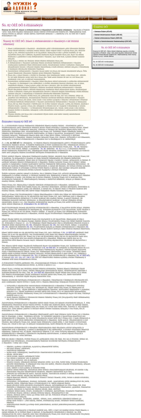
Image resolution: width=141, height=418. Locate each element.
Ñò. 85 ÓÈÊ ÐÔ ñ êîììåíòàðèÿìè (103, 65)
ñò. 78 (33, 255)
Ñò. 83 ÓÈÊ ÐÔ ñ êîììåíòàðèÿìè (115, 47)
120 (12, 257)
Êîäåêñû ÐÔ (110, 18)
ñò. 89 (4, 149)
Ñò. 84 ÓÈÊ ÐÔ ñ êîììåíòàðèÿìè (103, 62)
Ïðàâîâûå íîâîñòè (32, 18)
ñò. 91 (58, 149)
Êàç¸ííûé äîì (81, 18)
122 (16, 257)
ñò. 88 (76, 147)
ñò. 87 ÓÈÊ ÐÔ (83, 255)
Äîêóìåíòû (95, 18)
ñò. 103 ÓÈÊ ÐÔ (37, 273)
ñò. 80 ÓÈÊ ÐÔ (49, 248)
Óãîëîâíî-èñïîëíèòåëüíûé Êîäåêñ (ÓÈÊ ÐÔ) (108, 38)
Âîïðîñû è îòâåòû (65, 18)
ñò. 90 (43, 149)
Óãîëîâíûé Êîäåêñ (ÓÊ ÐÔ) (103, 31)
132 (32, 257)
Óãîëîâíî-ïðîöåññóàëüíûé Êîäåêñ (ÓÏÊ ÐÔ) (108, 35)
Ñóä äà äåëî (49, 18)
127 (24, 257)
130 (28, 257)
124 (20, 257)
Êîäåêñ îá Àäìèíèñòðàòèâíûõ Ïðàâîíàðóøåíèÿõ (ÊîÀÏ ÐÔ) (112, 41)
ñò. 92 (29, 227)
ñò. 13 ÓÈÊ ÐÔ (69, 232)
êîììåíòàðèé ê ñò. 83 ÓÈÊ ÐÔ (35, 204)
